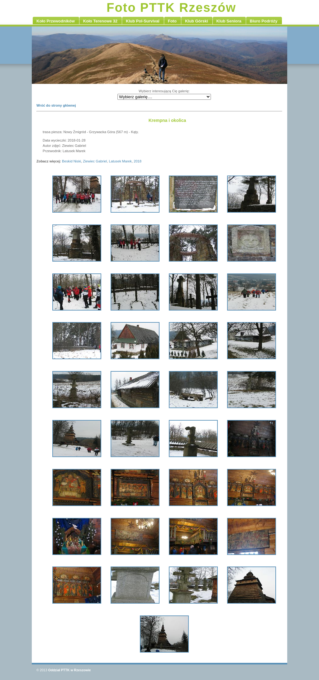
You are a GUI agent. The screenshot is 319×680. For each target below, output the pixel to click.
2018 (137, 161)
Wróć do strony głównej (56, 105)
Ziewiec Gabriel (95, 161)
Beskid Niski (71, 161)
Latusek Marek (120, 161)
